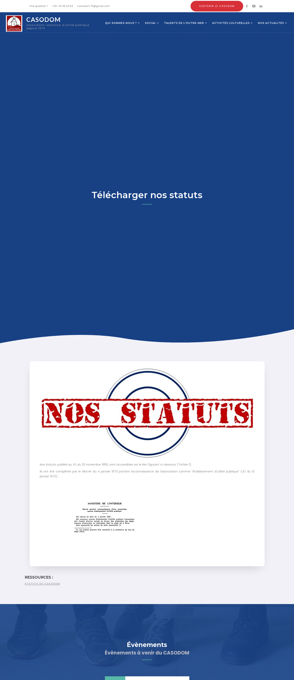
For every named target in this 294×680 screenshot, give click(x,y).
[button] (121, 23)
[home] (51, 23)
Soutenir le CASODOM (217, 6)
